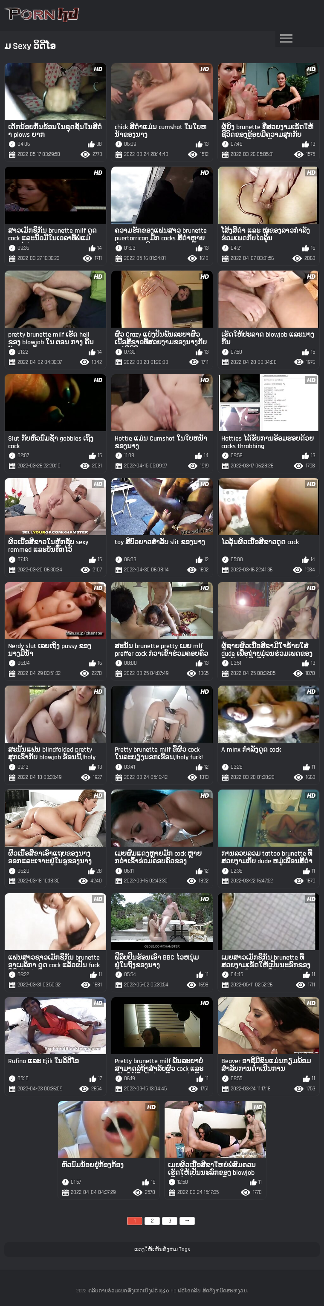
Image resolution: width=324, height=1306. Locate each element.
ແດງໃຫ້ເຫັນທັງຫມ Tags (162, 1249)
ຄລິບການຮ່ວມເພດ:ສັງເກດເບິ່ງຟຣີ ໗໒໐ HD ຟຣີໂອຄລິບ (144, 1291)
